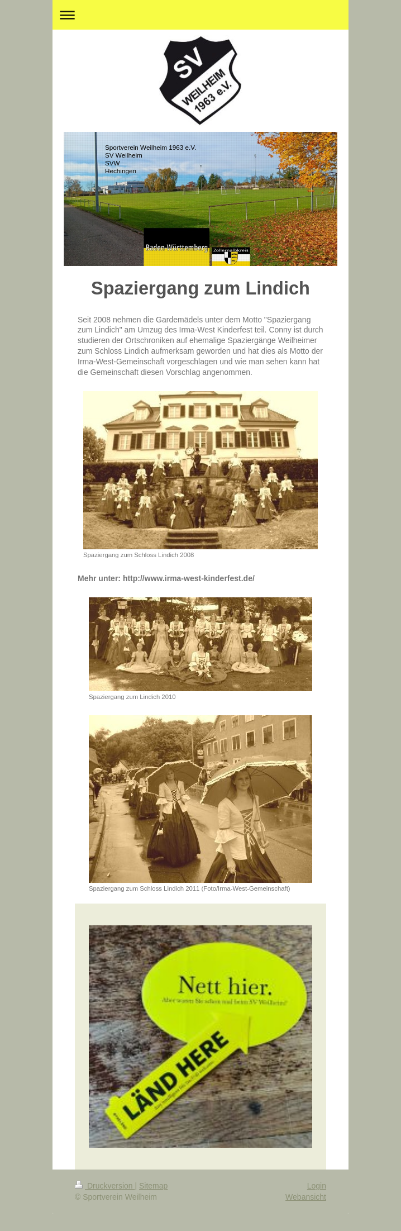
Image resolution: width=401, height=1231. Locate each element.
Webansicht (305, 1196)
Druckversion (105, 1185)
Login (316, 1185)
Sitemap (153, 1185)
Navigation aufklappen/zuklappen (200, 15)
